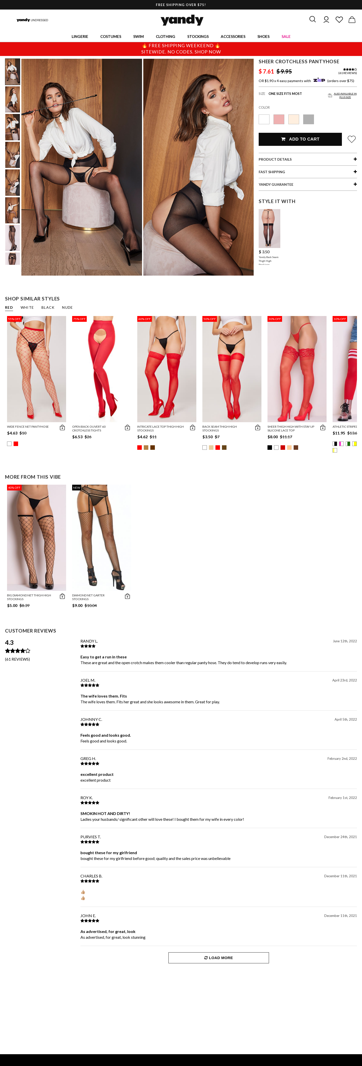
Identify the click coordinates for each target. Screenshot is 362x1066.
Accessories (233, 36)
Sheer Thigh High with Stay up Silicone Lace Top (290, 428)
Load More (218, 958)
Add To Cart (300, 139)
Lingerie (80, 36)
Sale (286, 36)
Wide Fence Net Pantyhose (28, 426)
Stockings (198, 36)
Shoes (263, 36)
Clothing (165, 36)
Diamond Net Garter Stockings (88, 597)
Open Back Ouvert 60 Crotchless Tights (89, 428)
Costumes (110, 36)
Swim (138, 36)
